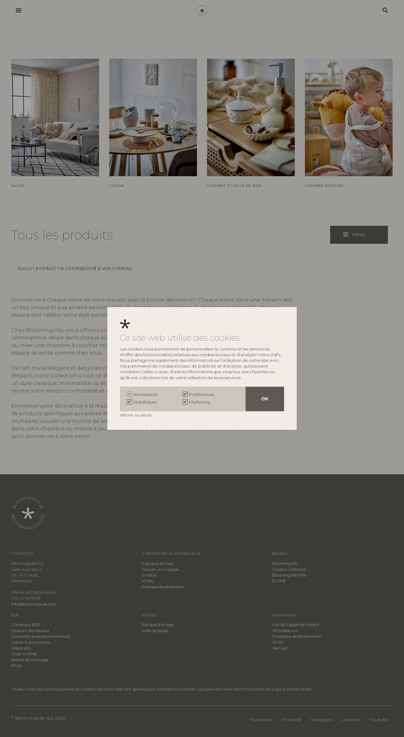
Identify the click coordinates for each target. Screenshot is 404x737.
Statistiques (145, 402)
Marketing (199, 402)
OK (264, 399)
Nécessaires (145, 394)
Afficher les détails (136, 415)
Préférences (201, 394)
